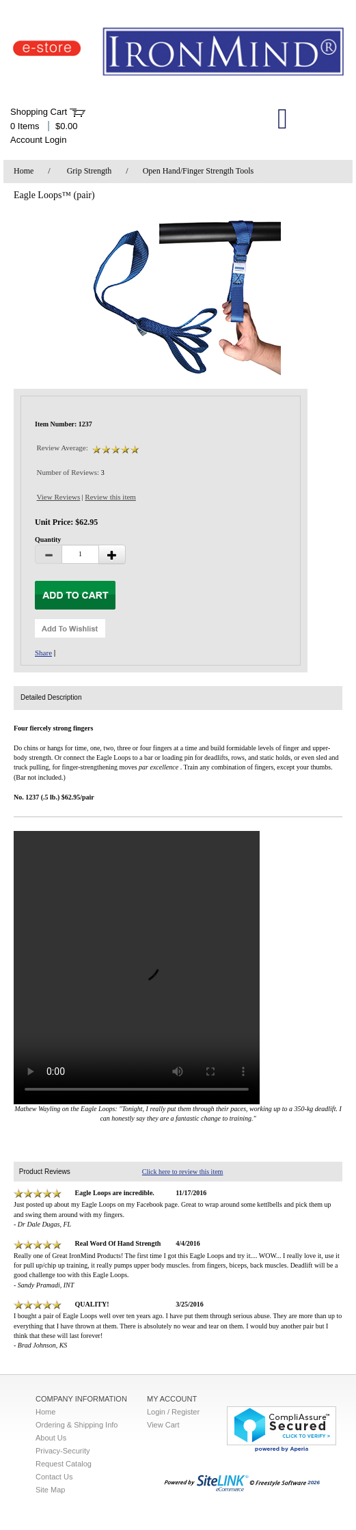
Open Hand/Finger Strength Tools (198, 171)
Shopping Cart (38, 112)
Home (23, 171)
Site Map (50, 1490)
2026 (242, 1482)
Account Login (38, 140)
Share (43, 652)
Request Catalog (64, 1464)
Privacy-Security (63, 1451)
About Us (51, 1438)
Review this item (110, 497)
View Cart (163, 1425)
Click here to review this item (182, 1171)
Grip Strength (89, 171)
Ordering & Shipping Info (77, 1425)
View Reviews (59, 497)
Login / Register (173, 1412)
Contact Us (54, 1477)
